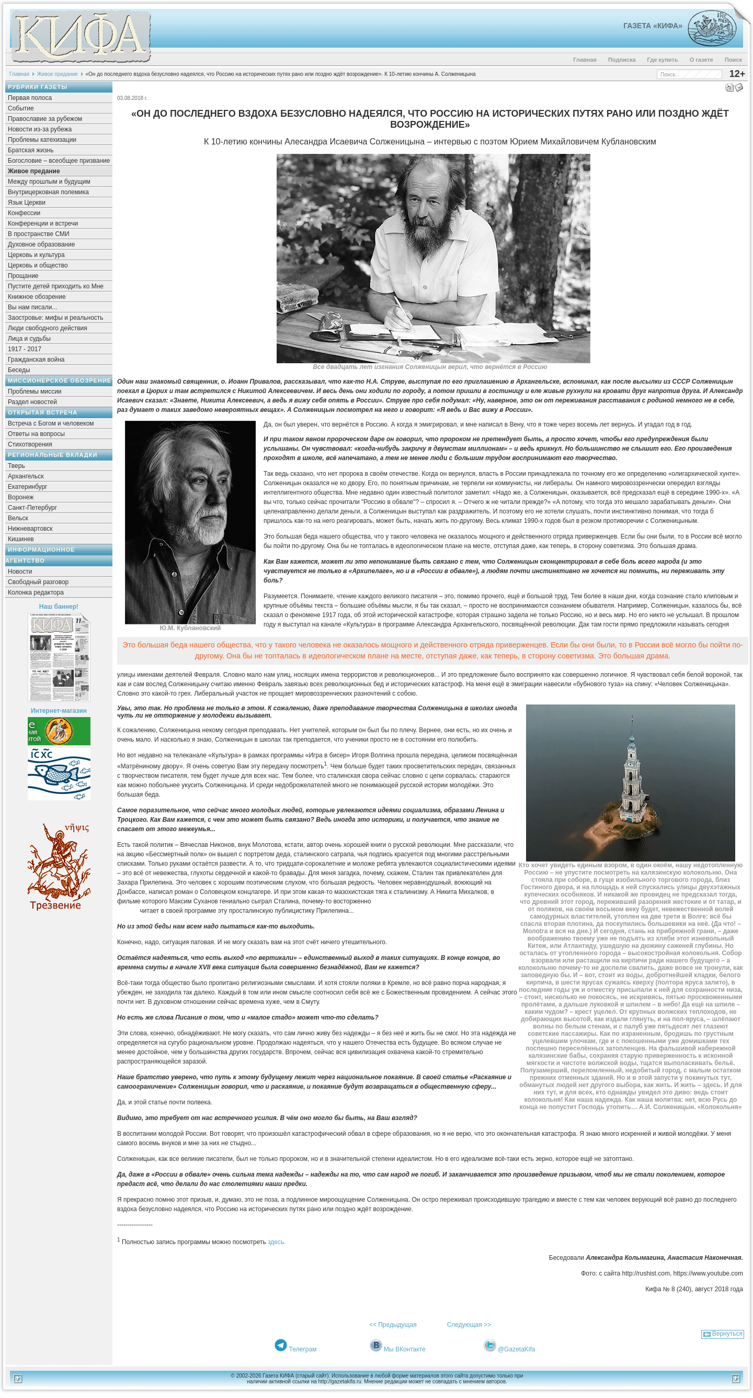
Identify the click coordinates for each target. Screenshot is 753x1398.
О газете (701, 60)
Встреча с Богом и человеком (51, 423)
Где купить (662, 60)
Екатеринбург (28, 486)
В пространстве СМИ (39, 234)
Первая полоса (30, 98)
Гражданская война (36, 359)
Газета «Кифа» (652, 25)
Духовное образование (41, 244)
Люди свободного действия (47, 328)
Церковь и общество (38, 265)
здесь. (277, 1242)
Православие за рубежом (45, 118)
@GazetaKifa (516, 1349)
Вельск (18, 518)
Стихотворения (30, 444)
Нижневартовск (30, 528)
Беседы (19, 370)
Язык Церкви (26, 202)
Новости (20, 571)
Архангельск (26, 476)
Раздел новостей (32, 402)
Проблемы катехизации (42, 139)
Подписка (622, 60)
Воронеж (20, 497)
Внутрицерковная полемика (48, 192)
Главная (585, 60)
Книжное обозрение (37, 296)
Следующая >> (469, 1324)
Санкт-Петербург (32, 507)
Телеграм (303, 1349)
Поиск (733, 60)
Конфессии (24, 213)
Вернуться (727, 1333)
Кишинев (21, 539)
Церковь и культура (36, 255)
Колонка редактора (36, 592)
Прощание (23, 275)
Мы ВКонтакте (405, 1349)
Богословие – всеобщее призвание (59, 160)
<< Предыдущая (393, 1324)
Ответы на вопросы (36, 434)
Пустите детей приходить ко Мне (56, 286)
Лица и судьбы (29, 338)
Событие (21, 108)
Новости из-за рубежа (40, 129)
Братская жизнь (30, 150)
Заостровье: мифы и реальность (56, 317)
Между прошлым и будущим (49, 181)
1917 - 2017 (24, 349)
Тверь (16, 465)
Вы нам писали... (32, 307)
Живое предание (57, 74)
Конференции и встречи (43, 223)
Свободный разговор (38, 582)
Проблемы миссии (35, 391)
